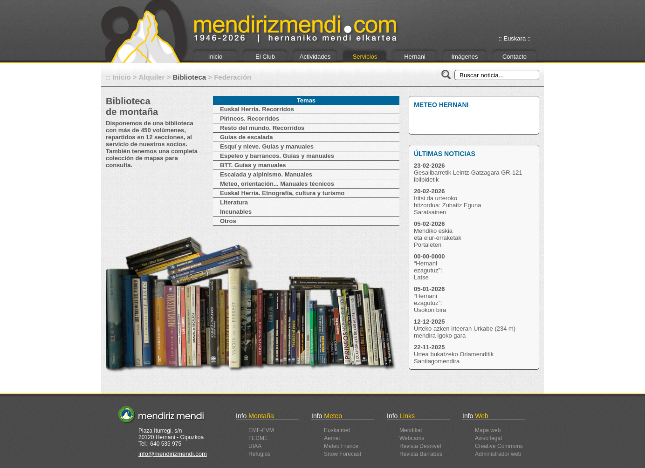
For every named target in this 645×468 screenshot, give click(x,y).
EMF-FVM (261, 430)
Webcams (411, 438)
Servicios (365, 56)
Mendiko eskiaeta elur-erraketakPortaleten (437, 237)
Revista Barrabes (420, 454)
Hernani (414, 56)
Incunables (236, 211)
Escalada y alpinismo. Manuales (266, 174)
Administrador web (498, 454)
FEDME (258, 438)
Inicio (215, 56)
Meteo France (341, 446)
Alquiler (151, 77)
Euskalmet (337, 430)
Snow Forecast (342, 454)
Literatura (234, 202)
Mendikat (410, 430)
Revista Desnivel (420, 446)
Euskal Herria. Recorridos (257, 109)
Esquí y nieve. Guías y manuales (267, 146)
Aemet (332, 438)
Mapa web (488, 430)
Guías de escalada (246, 137)
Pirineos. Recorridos (249, 118)
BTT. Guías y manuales (253, 165)
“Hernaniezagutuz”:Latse (428, 270)
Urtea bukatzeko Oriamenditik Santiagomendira (454, 358)
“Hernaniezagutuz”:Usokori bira (430, 302)
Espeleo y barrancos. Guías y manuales (277, 155)
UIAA (254, 446)
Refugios (259, 454)
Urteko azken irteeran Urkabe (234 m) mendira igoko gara (464, 332)
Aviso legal (488, 438)
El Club (265, 56)
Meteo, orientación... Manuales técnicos (277, 183)
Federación (232, 77)
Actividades (315, 56)
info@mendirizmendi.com (172, 453)
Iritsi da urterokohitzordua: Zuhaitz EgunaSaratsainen (447, 205)
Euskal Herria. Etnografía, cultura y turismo (282, 193)
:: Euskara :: (515, 38)
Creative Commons (499, 446)
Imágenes (464, 56)
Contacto (514, 56)
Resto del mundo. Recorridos (262, 127)
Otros (228, 220)
